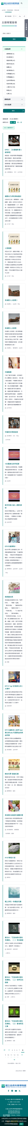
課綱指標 (7, 99)
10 (8, 1055)
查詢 (14, 39)
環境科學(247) (10, 60)
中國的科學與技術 (11, 432)
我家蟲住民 (9, 597)
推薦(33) (9, 67)
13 (17, 1055)
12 (14, 1055)
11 (11, 1055)
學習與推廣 (10, 10)
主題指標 (7, 49)
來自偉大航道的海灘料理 (14, 815)
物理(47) (9, 90)
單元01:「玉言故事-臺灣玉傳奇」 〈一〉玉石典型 (14, 939)
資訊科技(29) (10, 64)
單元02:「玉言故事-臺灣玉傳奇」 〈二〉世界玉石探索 (14, 979)
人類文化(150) (10, 87)
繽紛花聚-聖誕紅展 (12, 774)
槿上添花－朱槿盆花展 (13, 902)
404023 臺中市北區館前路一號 (14, 1099)
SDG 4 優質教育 (9, 127)
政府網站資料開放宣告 (14, 1111)
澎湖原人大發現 (10, 328)
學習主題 (16, 10)
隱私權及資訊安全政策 (14, 1113)
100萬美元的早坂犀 (12, 464)
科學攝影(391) (10, 74)
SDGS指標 (7, 105)
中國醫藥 (8, 372)
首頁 (4, 10)
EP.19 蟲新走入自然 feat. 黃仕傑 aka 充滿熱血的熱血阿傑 (14, 732)
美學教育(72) (10, 54)
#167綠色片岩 (10, 858)
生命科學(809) (10, 80)
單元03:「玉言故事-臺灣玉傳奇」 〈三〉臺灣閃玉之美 (14, 1023)
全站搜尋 (21, 3)
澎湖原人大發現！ (11, 300)
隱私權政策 (15, 1124)
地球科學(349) (10, 84)
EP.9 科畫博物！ (11, 546)
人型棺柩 (8, 248)
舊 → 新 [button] (19, 122)
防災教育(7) (10, 57)
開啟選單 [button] (25, 3)
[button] (14, 16)
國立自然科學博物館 (10, 3)
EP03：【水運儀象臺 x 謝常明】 (13, 151)
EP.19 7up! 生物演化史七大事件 (14, 687)
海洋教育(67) (10, 70)
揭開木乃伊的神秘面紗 (13, 196)
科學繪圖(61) (10, 77)
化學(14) (9, 93)
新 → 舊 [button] (13, 122)
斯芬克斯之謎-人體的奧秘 (13, 506)
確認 (21, 1124)
